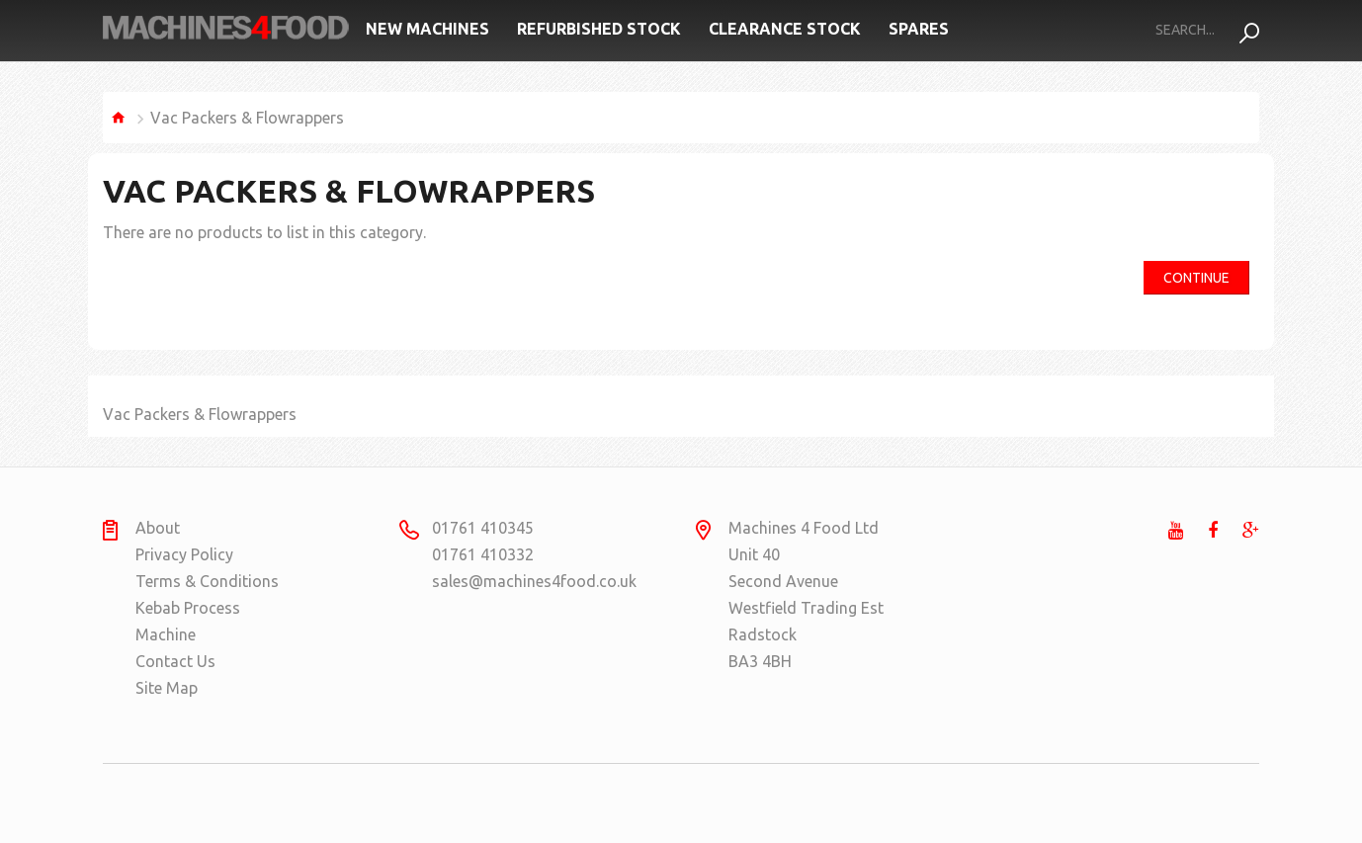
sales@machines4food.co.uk (508, 581)
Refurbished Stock (599, 29)
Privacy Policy (184, 554)
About (157, 528)
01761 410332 (483, 554)
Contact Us (175, 661)
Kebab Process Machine (187, 621)
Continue (1196, 278)
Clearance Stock (785, 29)
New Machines (427, 29)
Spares (919, 29)
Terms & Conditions (207, 581)
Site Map (166, 688)
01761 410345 (483, 528)
